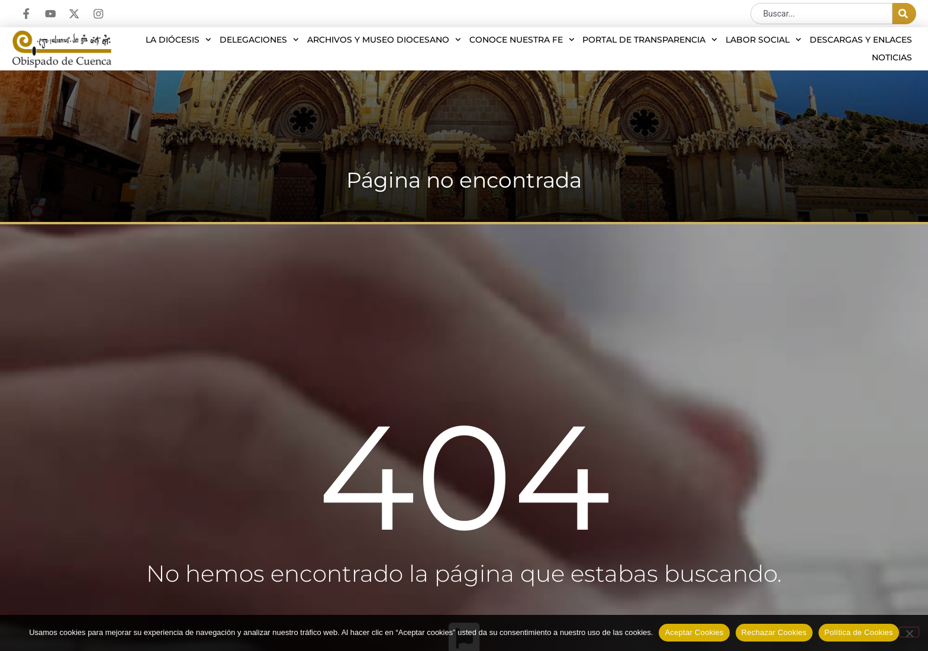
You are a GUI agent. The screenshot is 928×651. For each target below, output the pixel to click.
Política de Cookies (858, 632)
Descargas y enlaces (861, 39)
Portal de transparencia (649, 40)
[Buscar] (904, 13)
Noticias (892, 57)
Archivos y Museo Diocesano (384, 40)
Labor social (763, 40)
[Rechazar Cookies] (909, 632)
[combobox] (821, 13)
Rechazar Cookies (774, 632)
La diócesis (178, 40)
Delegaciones (259, 40)
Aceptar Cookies (694, 632)
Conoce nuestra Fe (522, 40)
